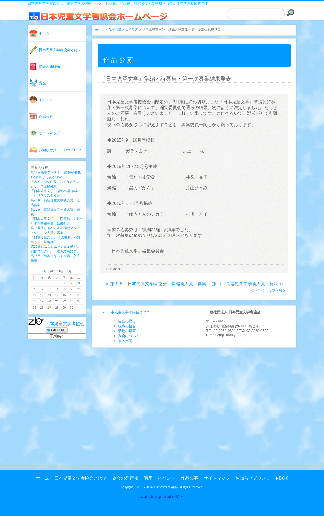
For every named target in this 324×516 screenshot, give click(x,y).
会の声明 (125, 341)
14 (57, 295)
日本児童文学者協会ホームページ (103, 18)
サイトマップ (49, 133)
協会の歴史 (127, 321)
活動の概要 (127, 331)
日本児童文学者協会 (65, 323)
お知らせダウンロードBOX (60, 150)
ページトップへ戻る (268, 290)
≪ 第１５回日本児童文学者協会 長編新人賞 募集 (155, 283)
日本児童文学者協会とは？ (60, 50)
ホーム (44, 33)
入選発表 (131, 30)
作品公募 (46, 116)
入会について (128, 336)
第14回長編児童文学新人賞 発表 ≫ (248, 283)
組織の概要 (127, 326)
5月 (44, 271)
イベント (46, 100)
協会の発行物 (49, 66)
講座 (42, 83)
